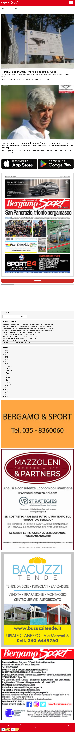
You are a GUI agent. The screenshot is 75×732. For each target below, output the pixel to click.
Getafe (34, 150)
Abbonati (37, 281)
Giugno (8, 375)
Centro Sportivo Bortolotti (18, 150)
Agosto (8, 372)
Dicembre (8, 365)
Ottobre (8, 368)
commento (29, 150)
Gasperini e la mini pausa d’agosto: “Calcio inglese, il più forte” (35, 143)
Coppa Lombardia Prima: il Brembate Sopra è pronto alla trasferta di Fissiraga (20, 338)
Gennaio (8, 384)
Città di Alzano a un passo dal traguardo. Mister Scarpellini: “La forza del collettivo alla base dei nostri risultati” (27, 324)
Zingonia (47, 79)
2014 (6, 393)
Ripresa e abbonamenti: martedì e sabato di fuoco (28, 71)
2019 (6, 363)
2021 (6, 359)
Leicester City (50, 150)
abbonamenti (8, 79)
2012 (6, 396)
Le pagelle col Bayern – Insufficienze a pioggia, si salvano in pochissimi (18, 334)
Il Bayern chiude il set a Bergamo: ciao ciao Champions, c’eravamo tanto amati (20, 336)
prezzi (32, 79)
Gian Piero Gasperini (41, 150)
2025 (6, 352)
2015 (6, 391)
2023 (6, 356)
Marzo (7, 381)
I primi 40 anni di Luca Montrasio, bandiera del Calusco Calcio (16, 342)
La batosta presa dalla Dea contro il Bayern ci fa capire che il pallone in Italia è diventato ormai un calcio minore (28, 328)
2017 (6, 388)
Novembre (9, 366)
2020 (6, 361)
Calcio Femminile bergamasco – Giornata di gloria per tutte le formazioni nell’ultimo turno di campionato (26, 326)
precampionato (26, 79)
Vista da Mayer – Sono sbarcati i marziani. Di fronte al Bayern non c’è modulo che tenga (22, 332)
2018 (6, 386)
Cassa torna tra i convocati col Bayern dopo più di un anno (15, 340)
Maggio (8, 377)
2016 (6, 389)
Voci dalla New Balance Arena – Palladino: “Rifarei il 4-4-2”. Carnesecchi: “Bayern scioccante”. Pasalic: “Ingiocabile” (28, 330)
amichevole (8, 150)
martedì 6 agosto (17, 79)
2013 (6, 395)
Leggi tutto (69, 82)
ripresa (43, 79)
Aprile (7, 379)
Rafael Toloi (37, 79)
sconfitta (8, 152)
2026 (6, 351)
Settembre (9, 370)
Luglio (7, 374)
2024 (6, 354)
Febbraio (8, 382)
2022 (6, 358)
